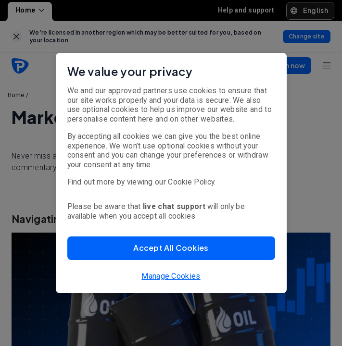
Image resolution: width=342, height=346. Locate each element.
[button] (171, 248)
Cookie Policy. (191, 181)
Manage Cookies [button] (170, 276)
